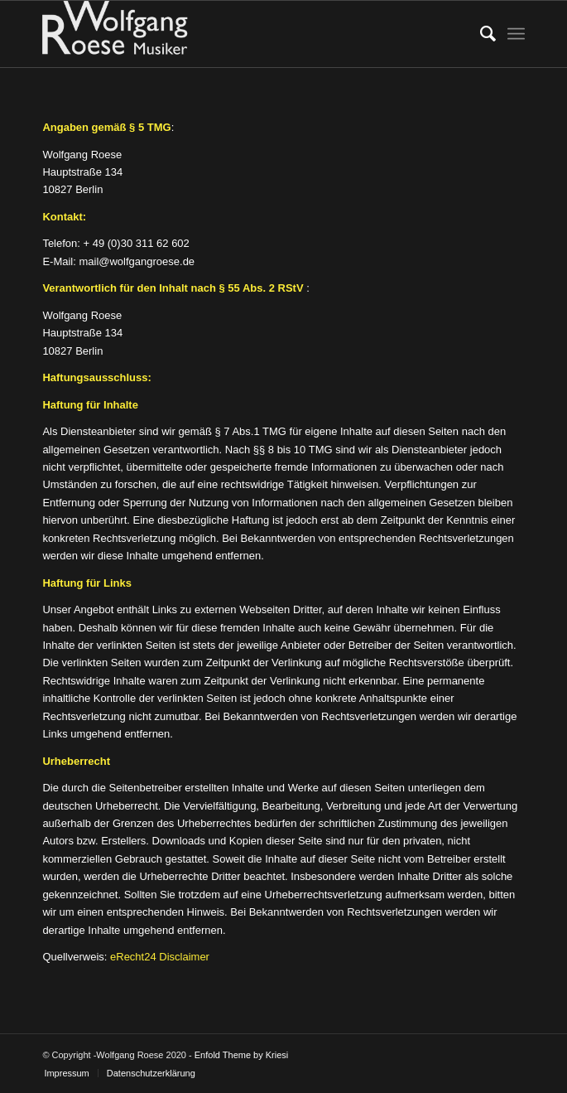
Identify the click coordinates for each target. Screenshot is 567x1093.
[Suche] (480, 34)
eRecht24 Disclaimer (159, 956)
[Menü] (516, 34)
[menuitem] (480, 34)
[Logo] (235, 34)
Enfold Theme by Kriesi (242, 1055)
